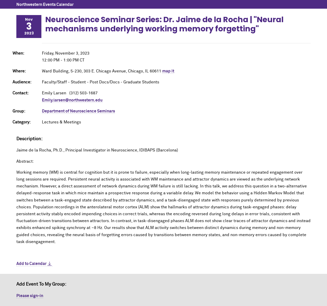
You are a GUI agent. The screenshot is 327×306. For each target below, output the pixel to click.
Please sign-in (29, 296)
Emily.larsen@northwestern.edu (72, 100)
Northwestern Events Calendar (45, 5)
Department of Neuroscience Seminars (78, 111)
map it (168, 71)
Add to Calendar (31, 264)
